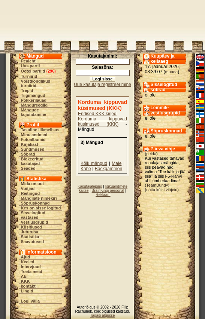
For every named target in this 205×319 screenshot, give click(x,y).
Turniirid (29, 76)
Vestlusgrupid (34, 222)
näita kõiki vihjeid (161, 189)
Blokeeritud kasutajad (32, 161)
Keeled (27, 262)
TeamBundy (157, 185)
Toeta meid (31, 271)
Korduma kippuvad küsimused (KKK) (102, 121)
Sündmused (33, 149)
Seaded (28, 168)
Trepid (27, 90)
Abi (24, 276)
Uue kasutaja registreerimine (102, 84)
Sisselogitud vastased (33, 215)
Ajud (25, 257)
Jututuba (29, 232)
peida (151, 153)
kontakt (28, 286)
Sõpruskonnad (35, 203)
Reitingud (30, 193)
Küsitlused (31, 227)
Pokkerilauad (33, 100)
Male (116, 163)
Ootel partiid (33, 71)
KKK (25, 281)
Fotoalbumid (33, 139)
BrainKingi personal (108, 190)
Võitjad (28, 188)
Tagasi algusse (102, 315)
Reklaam (103, 195)
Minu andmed (34, 134)
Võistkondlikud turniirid (36, 83)
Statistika (30, 236)
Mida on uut (32, 183)
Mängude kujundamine (33, 112)
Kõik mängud (94, 163)
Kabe (86, 168)
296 (51, 71)
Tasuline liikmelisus (40, 130)
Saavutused (32, 241)
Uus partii (30, 66)
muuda (171, 72)
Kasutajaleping (90, 186)
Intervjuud (31, 266)
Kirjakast (29, 144)
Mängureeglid (34, 105)
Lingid (27, 291)
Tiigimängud (33, 95)
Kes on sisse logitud (41, 208)
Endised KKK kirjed (97, 113)
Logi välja (30, 301)
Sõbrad (28, 154)
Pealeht (28, 61)
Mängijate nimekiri (39, 198)
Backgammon (108, 168)
